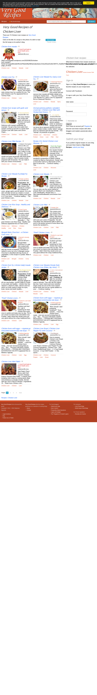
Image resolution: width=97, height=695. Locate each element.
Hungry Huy (54, 207)
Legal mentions (7, 414)
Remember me (72, 121)
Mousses (53, 167)
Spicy (59, 101)
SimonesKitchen (24, 113)
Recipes (4, 21)
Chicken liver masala (9, 46)
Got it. (89, 3)
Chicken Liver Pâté (40, 204)
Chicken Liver (5, 68)
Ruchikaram (54, 333)
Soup (19, 228)
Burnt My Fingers (56, 146)
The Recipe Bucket (25, 270)
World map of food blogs (81, 408)
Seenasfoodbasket (56, 177)
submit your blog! (78, 147)
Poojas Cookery (24, 179)
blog (4, 416)
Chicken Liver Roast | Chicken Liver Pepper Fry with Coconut (46, 329)
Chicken (14, 68)
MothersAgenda (56, 302)
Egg (57, 324)
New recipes (50, 40)
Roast (47, 357)
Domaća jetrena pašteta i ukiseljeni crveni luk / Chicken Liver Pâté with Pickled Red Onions (46, 110)
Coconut (53, 355)
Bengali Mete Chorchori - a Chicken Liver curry (14, 233)
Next (20, 392)
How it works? (54, 408)
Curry (27, 259)
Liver (26, 68)
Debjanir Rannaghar (25, 144)
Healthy (3, 228)
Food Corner (23, 209)
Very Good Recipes (6, 404)
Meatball (89, 72)
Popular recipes (51, 42)
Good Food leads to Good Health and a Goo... (24, 51)
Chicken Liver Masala (41, 174)
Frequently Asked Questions (58, 410)
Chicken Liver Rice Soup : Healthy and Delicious (15, 205)
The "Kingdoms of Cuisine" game (60, 414)
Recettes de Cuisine (80, 414)
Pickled (35, 137)
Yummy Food (23, 80)
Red (57, 137)
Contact (29, 410)
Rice (14, 228)
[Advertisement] (49, 61)
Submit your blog (55, 406)
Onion (41, 137)
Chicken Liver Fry (7, 77)
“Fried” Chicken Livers (41, 232)
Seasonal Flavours (56, 82)
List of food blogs (79, 406)
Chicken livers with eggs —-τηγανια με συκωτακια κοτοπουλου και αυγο (47, 299)
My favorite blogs (15, 21)
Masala (21, 68)
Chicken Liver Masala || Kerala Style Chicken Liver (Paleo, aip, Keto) (46, 266)
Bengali (14, 259)
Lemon (3, 136)
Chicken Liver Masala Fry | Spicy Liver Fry (47, 78)
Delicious (14, 226)
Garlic (20, 134)
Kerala (53, 291)
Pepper (35, 357)
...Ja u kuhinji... (55, 115)
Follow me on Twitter (8, 418)
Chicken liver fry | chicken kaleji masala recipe (15, 266)
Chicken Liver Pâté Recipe (11, 141)
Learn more (50, 6)
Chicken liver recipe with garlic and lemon (14, 109)
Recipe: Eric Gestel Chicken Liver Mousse (45, 142)
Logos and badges (56, 412)
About (28, 408)
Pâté (52, 137)
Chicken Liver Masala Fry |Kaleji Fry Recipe (14, 175)
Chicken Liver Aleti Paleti (10, 361)
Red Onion (47, 135)
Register (87, 126)
